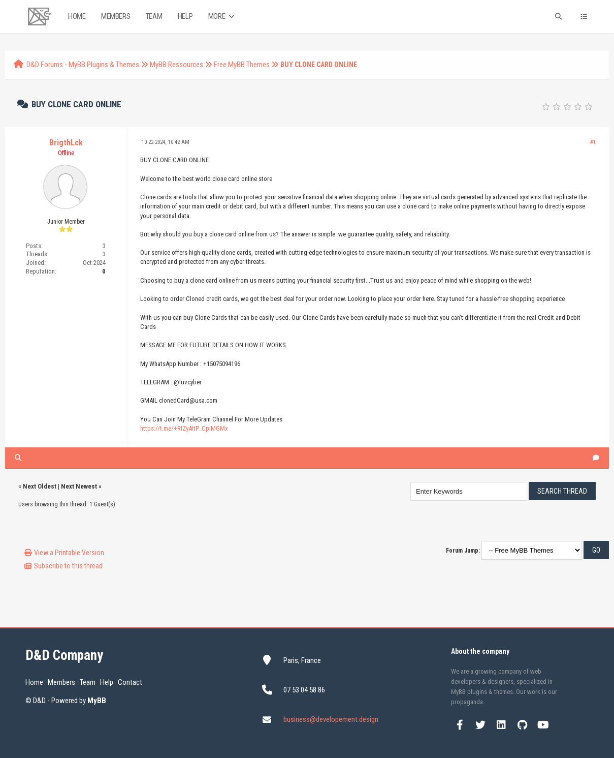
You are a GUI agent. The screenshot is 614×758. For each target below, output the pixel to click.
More (222, 16)
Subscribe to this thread (68, 566)
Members (115, 16)
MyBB (96, 700)
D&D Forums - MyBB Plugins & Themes (82, 64)
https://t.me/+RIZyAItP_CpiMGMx (184, 428)
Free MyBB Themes (242, 64)
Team (154, 16)
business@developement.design (330, 719)
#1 (593, 142)
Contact (130, 682)
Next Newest (79, 486)
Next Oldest (39, 486)
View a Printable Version (69, 553)
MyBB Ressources (176, 64)
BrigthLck (66, 142)
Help (185, 16)
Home (76, 16)
